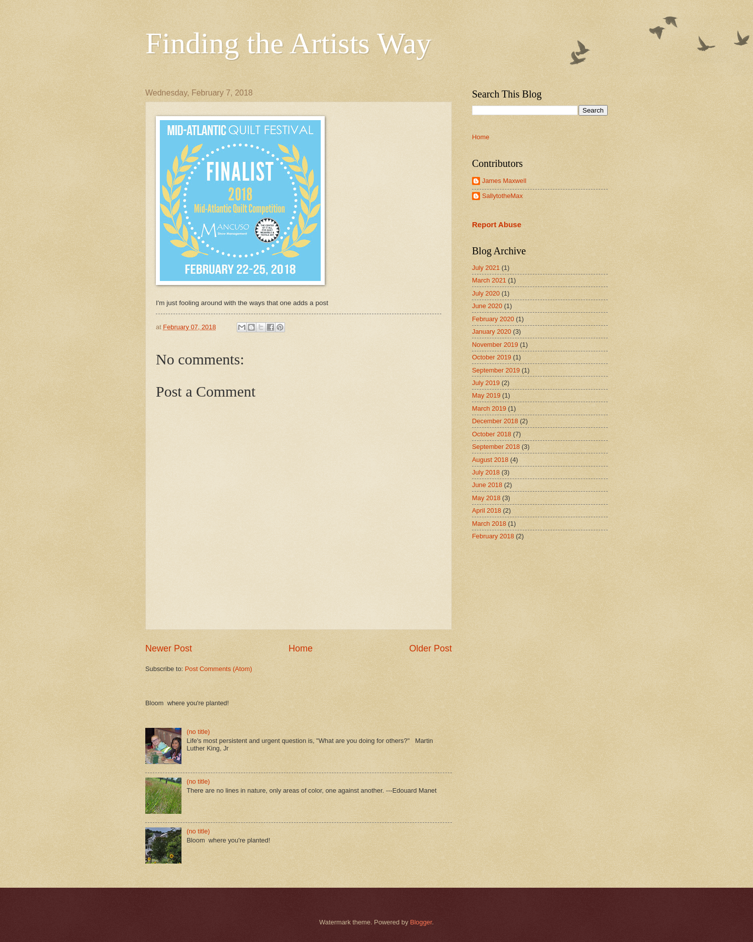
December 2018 (495, 421)
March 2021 (489, 280)
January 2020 (491, 331)
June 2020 (487, 306)
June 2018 (487, 485)
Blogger (421, 922)
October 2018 (491, 434)
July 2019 (486, 383)
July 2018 (486, 472)
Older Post (430, 648)
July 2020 (486, 293)
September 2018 (496, 446)
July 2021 (486, 267)
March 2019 (489, 408)
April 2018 (486, 510)
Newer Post (168, 648)
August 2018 (490, 459)
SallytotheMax (502, 196)
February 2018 (493, 536)
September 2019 (496, 370)
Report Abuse (496, 224)
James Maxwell (504, 180)
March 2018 (489, 523)
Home (301, 648)
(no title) (198, 731)
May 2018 (486, 498)
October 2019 (491, 357)
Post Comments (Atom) (218, 669)
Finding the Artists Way (288, 43)
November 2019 (495, 344)
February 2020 (493, 319)
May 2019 (486, 395)
